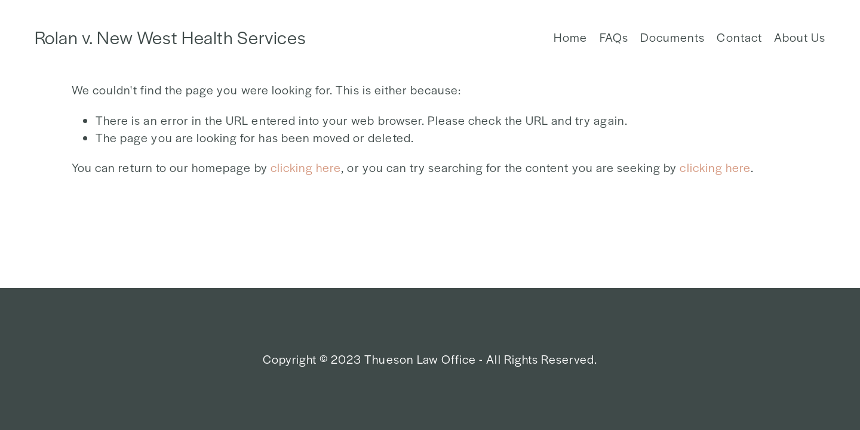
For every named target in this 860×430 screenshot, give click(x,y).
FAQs (614, 37)
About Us (799, 37)
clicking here (306, 167)
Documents (672, 37)
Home (570, 37)
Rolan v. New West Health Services (170, 37)
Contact (739, 37)
